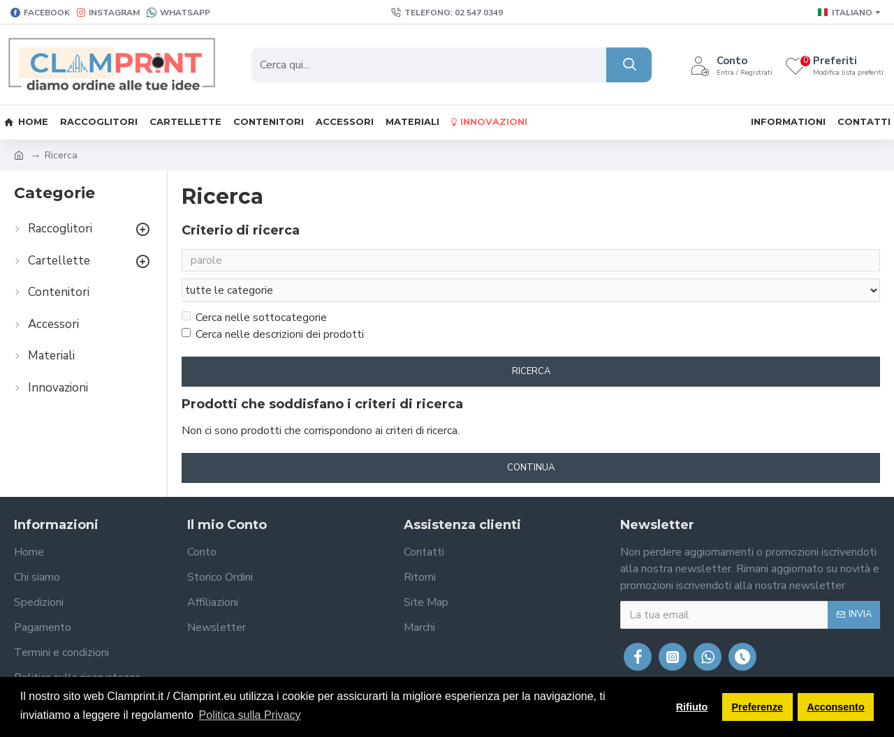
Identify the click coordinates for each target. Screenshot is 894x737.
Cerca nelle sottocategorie (254, 291)
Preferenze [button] (758, 707)
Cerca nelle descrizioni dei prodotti (273, 307)
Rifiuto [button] (692, 707)
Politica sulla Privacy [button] (250, 715)
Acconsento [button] (835, 707)
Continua (531, 441)
